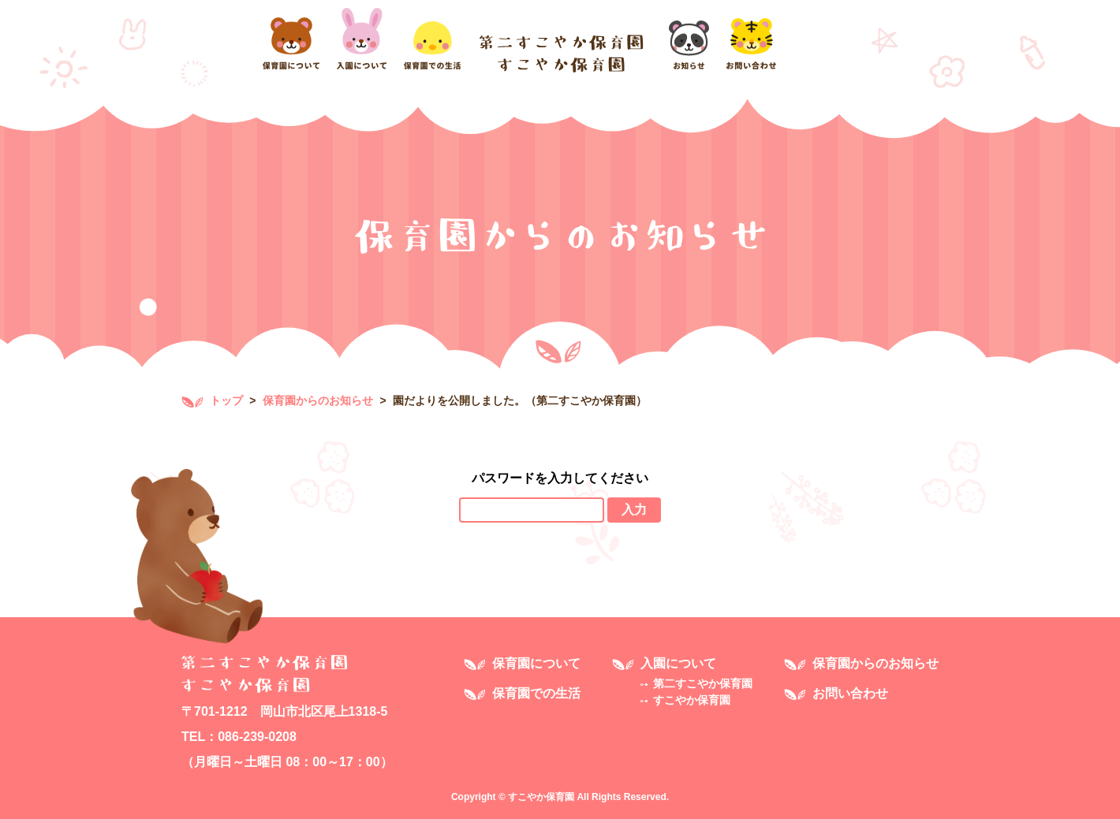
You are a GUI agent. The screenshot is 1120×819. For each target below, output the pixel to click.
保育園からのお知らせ (318, 400)
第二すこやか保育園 (702, 683)
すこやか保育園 (691, 700)
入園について (678, 663)
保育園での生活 (536, 693)
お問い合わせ (850, 693)
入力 (634, 509)
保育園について (536, 663)
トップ (212, 400)
